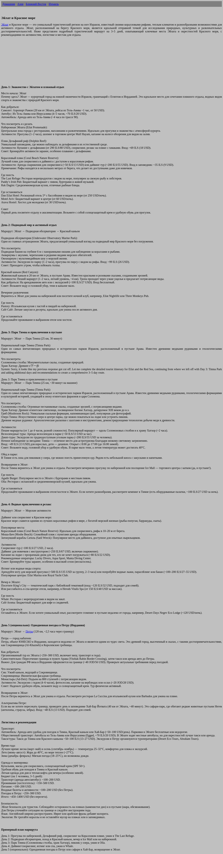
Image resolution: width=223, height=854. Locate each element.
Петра (29, 631)
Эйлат (4, 24)
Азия (20, 4)
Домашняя (8, 4)
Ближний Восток (36, 4)
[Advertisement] (86, 62)
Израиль (54, 4)
